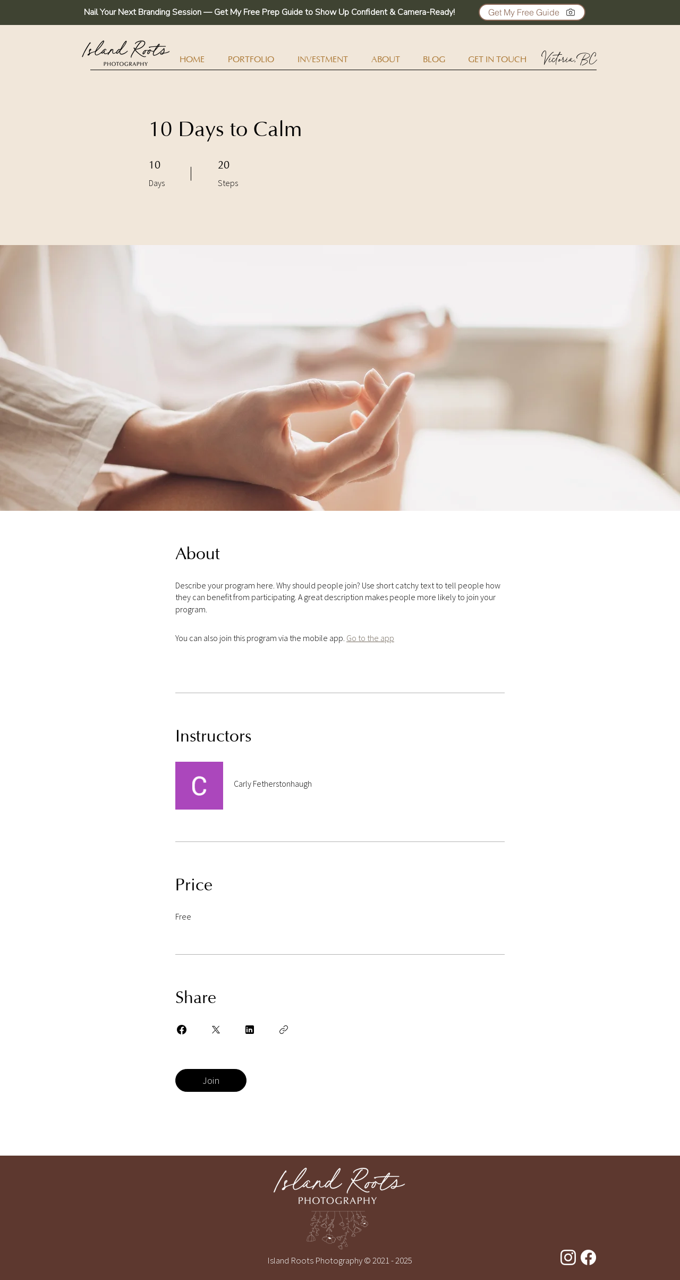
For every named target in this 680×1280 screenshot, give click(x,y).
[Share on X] (215, 1029)
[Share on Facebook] (181, 1029)
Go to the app (370, 638)
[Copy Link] (283, 1029)
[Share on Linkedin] (249, 1029)
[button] (532, 12)
